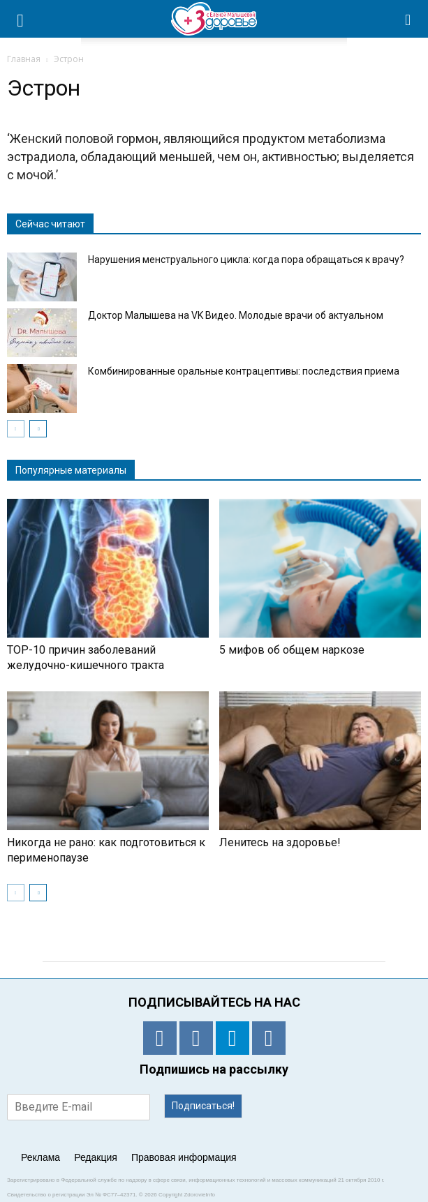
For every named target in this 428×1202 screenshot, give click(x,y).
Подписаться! (203, 1105)
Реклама (40, 1157)
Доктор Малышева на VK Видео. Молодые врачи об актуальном (235, 315)
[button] (408, 19)
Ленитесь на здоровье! (280, 842)
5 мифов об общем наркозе (291, 649)
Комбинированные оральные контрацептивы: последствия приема (243, 371)
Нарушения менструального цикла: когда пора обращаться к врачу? (246, 259)
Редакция (95, 1157)
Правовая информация (184, 1157)
